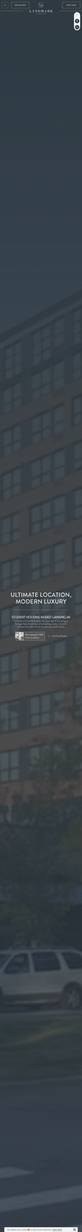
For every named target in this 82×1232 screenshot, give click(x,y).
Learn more (57, 1229)
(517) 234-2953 (20, 5)
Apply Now (71, 5)
